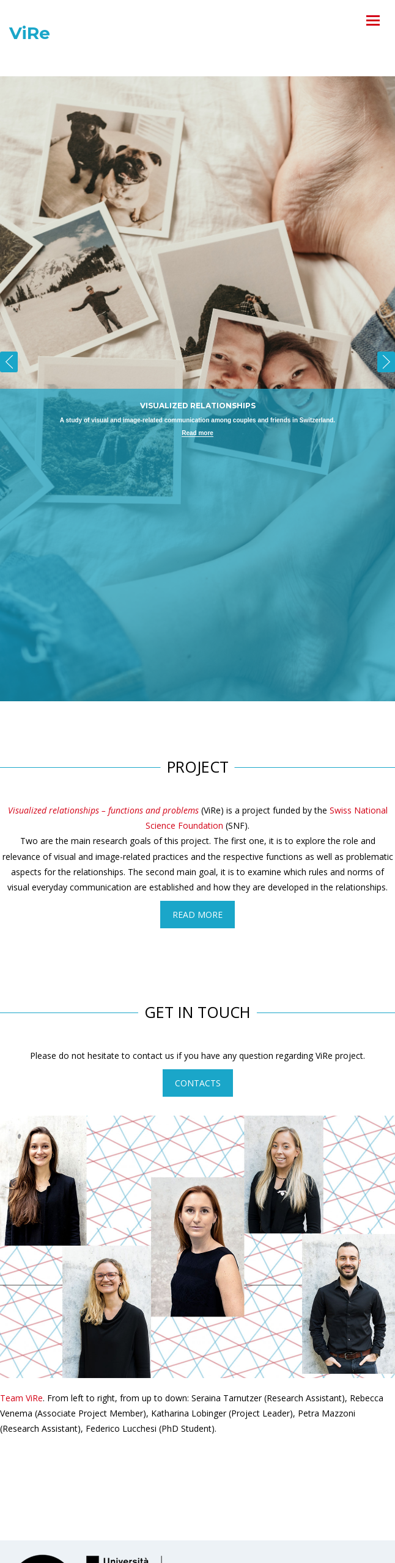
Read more (197, 433)
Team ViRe (21, 1398)
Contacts (198, 1083)
